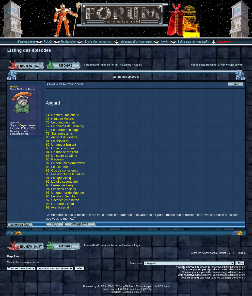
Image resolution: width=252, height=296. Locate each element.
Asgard (138, 64)
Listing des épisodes (29, 50)
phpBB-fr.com (161, 286)
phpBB (100, 286)
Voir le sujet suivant (231, 64)
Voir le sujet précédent (204, 64)
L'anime (126, 64)
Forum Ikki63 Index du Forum (101, 64)
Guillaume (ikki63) (132, 292)
